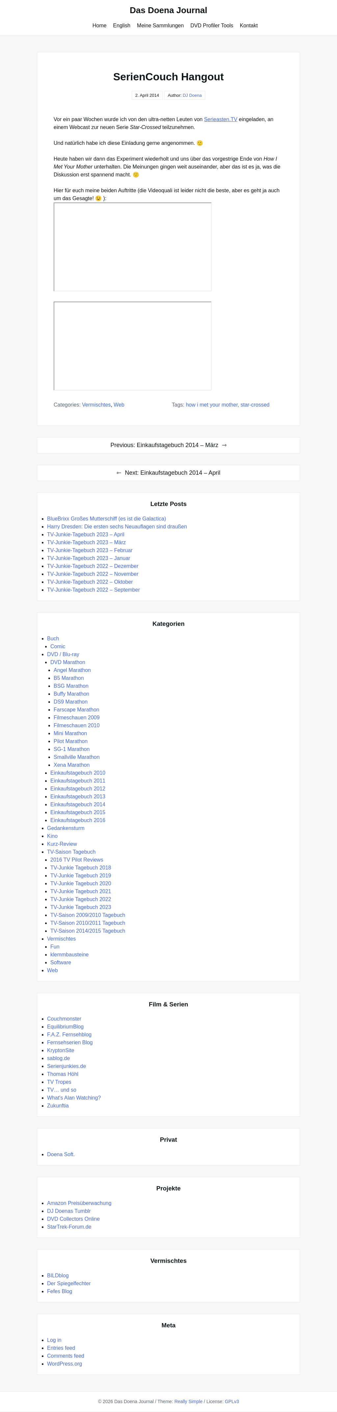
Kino (52, 836)
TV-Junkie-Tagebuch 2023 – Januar (88, 558)
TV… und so (61, 1090)
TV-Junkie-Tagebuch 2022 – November (93, 574)
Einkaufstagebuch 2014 (77, 804)
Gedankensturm (66, 828)
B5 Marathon (69, 678)
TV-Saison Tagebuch (71, 852)
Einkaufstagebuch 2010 (77, 773)
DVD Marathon (67, 662)
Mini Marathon (70, 733)
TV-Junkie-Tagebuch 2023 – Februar (90, 550)
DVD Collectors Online (73, 1219)
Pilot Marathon (71, 741)
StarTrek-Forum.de (69, 1227)
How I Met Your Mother (212, 405)
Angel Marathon (72, 670)
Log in (54, 1340)
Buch (53, 638)
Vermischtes (96, 405)
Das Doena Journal (168, 10)
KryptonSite (60, 1050)
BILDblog (58, 1275)
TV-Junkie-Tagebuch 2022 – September (93, 590)
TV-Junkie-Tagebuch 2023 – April (85, 534)
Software (60, 962)
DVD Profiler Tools (211, 25)
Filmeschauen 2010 (77, 725)
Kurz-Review (62, 844)
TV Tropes (59, 1082)
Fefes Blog (59, 1291)
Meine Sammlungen (160, 25)
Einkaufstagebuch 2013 (77, 796)
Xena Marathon (72, 765)
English (121, 25)
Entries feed (61, 1348)
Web (119, 405)
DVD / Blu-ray (63, 654)
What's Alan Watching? (74, 1098)
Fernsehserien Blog (70, 1042)
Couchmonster (64, 1019)
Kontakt (249, 25)
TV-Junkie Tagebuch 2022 (80, 899)
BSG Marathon (71, 686)
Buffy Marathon (71, 694)
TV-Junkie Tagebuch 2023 (80, 907)
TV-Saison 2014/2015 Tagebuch (87, 931)
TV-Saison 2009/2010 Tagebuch (87, 915)
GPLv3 (232, 1401)
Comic (57, 646)
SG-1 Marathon (72, 749)
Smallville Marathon (77, 757)
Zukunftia (58, 1105)
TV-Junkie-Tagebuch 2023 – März (86, 542)
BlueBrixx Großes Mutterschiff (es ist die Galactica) (106, 518)
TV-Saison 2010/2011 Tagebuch (87, 923)
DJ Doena (192, 95)
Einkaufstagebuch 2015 (77, 812)
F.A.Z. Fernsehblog (69, 1034)
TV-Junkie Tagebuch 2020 (80, 883)
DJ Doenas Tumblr (69, 1211)
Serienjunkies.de (66, 1066)
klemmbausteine (69, 954)
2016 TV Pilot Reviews (76, 860)
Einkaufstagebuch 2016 (77, 820)
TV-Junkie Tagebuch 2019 (80, 875)
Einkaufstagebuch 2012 (77, 788)
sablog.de (58, 1058)
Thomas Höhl (62, 1074)
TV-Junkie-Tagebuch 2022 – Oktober (90, 582)
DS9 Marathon (71, 702)
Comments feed (65, 1356)
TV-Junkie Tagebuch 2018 (80, 867)
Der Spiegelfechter (69, 1283)
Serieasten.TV (220, 119)
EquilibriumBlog (65, 1026)
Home (99, 25)
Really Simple (188, 1401)
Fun (55, 946)
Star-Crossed (255, 405)
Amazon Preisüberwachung (79, 1203)
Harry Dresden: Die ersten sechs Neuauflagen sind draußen (117, 526)
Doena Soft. (61, 1154)
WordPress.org (64, 1364)
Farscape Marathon (76, 709)
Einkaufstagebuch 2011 (77, 781)
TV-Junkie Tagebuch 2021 (80, 891)
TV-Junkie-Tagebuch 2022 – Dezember (93, 566)
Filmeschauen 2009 (77, 717)
